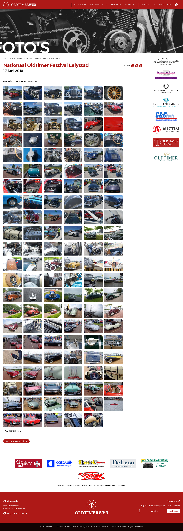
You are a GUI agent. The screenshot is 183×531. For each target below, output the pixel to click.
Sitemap (115, 527)
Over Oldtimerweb (11, 506)
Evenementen (97, 4)
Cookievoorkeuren (100, 527)
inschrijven (173, 511)
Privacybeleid (84, 527)
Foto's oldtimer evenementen (22, 58)
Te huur (144, 4)
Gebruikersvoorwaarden (66, 527)
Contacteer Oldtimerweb (14, 509)
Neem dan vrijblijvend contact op (101, 485)
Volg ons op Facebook (17, 513)
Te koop (129, 4)
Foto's (114, 4)
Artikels (78, 4)
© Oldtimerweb (46, 527)
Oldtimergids (160, 4)
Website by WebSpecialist (132, 527)
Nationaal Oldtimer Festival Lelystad (47, 58)
